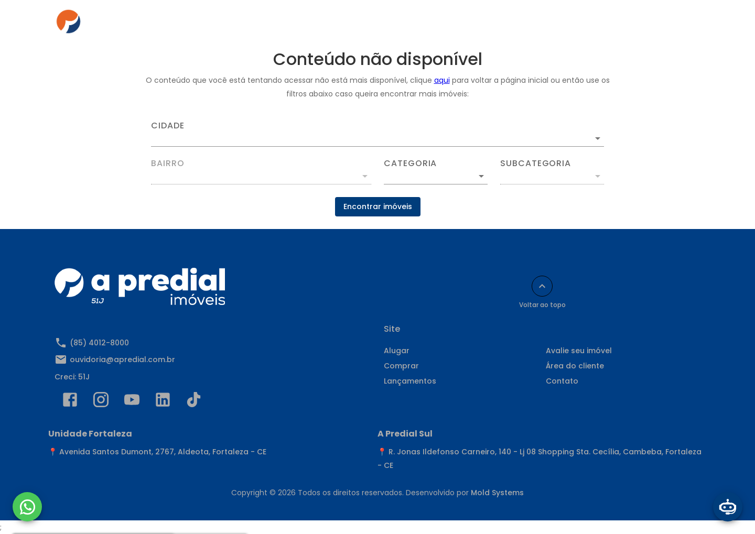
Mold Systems (497, 492)
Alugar (276, 24)
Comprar (328, 24)
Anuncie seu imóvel (403, 24)
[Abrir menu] (683, 24)
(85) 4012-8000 (99, 342)
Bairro (168, 163)
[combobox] (377, 134)
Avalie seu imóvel (579, 350)
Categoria (410, 163)
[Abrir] (597, 138)
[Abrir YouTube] (132, 401)
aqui (442, 80)
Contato (556, 24)
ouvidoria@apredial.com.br (122, 359)
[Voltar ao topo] (542, 286)
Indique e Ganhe (625, 24)
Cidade (168, 126)
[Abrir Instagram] (101, 401)
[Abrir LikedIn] (163, 401)
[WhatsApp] (27, 506)
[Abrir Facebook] (70, 401)
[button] (436, 176)
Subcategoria (535, 163)
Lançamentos (410, 381)
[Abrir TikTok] (194, 401)
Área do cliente (490, 24)
